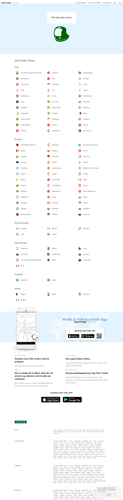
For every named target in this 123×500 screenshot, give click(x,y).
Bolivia (65, 456)
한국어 (76, 430)
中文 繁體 (65, 430)
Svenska (101, 431)
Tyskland (55, 449)
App (115, 2)
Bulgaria (89, 447)
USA (100, 454)
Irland (69, 451)
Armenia (71, 441)
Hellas (54, 451)
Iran (68, 442)
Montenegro (56, 453)
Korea (83, 442)
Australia (70, 458)
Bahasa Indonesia (96, 430)
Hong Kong (101, 441)
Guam (74, 458)
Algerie (79, 458)
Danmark (61, 449)
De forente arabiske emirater (60, 441)
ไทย (80, 430)
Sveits (93, 447)
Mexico (91, 454)
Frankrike (82, 449)
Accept (109, 494)
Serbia (98, 453)
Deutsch (74, 431)
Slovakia (61, 454)
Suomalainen (90, 431)
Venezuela (60, 458)
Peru (65, 458)
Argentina (60, 456)
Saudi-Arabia (98, 444)
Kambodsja (78, 442)
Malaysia (74, 444)
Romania (93, 453)
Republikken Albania (58, 447)
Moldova (101, 451)
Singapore (55, 446)
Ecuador (88, 456)
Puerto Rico (82, 456)
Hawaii (55, 456)
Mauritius (89, 458)
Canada (86, 454)
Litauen (84, 451)
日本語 (55, 430)
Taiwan (80, 446)
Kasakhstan (89, 442)
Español (79, 431)
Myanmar (55, 444)
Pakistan (87, 444)
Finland (76, 449)
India (65, 442)
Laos (94, 442)
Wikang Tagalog (61, 431)
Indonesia (55, 442)
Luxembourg (91, 451)
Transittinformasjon (80, 2)
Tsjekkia (98, 447)
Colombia (75, 456)
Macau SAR (68, 444)
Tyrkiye (75, 446)
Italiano (84, 431)
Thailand (62, 446)
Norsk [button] (120, 2)
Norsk (96, 431)
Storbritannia (89, 449)
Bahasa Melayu (86, 430)
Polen (82, 453)
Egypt (84, 458)
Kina (90, 441)
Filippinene (81, 444)
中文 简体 (71, 430)
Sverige (103, 453)
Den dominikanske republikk (98, 456)
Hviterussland (68, 454)
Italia (80, 451)
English (60, 430)
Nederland (72, 453)
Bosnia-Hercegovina (76, 447)
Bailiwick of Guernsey (99, 449)
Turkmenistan (68, 446)
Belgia (83, 447)
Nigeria (94, 458)
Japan (72, 442)
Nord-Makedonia (65, 453)
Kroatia (64, 451)
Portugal (87, 453)
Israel (61, 442)
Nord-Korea (98, 446)
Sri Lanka (99, 442)
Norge (78, 453)
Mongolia (61, 444)
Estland (67, 449)
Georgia (95, 441)
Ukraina (75, 454)
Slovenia (55, 454)
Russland (80, 454)
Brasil (54, 458)
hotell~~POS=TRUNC (94, 2)
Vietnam (85, 446)
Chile (70, 456)
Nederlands (56, 433)
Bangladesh (85, 441)
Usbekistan (91, 446)
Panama (96, 454)
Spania (71, 449)
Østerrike (67, 447)
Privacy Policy (101, 491)
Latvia (96, 451)
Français (68, 431)
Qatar (92, 444)
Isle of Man (74, 451)
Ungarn (60, 451)
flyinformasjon (107, 2)
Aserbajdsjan (77, 441)
